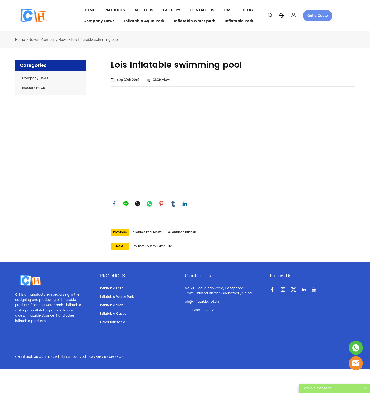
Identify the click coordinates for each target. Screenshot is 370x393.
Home (20, 39)
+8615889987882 (199, 310)
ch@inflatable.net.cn (202, 301)
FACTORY (171, 10)
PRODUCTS (115, 10)
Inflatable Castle (113, 313)
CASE (229, 10)
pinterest (161, 203)
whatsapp (149, 203)
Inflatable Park (239, 21)
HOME (89, 10)
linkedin (185, 203)
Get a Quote (317, 15)
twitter (137, 203)
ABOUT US (144, 10)
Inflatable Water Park (117, 296)
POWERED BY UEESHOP (105, 357)
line (126, 203)
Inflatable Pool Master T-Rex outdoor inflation (164, 232)
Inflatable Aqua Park (144, 21)
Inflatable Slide (112, 305)
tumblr (173, 203)
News (33, 39)
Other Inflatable (112, 322)
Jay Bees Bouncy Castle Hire (152, 246)
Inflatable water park (194, 21)
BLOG (248, 10)
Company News (99, 21)
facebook (114, 203)
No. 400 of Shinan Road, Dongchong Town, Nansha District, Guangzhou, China (218, 290)
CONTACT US (202, 10)
